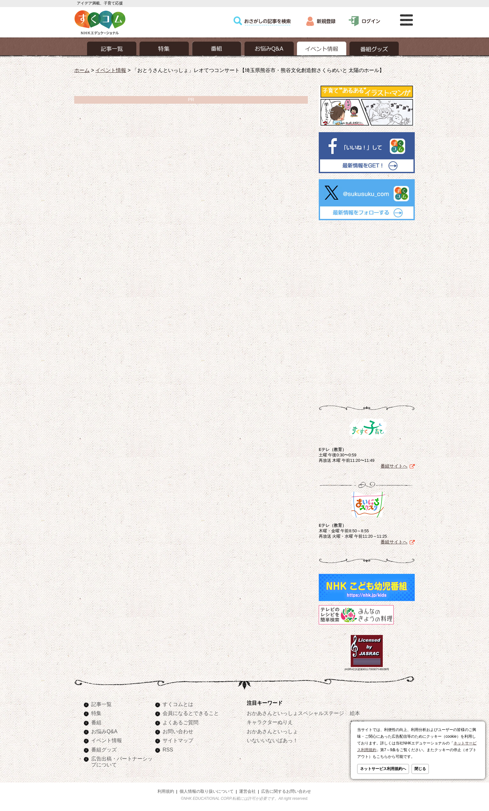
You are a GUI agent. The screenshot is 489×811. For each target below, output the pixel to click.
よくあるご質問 (180, 722)
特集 (96, 713)
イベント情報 (110, 70)
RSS (168, 749)
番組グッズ (104, 749)
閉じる (420, 769)
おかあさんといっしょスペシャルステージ (295, 713)
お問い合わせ (178, 731)
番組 (96, 722)
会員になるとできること (191, 713)
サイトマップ (178, 740)
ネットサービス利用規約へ (383, 769)
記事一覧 (101, 704)
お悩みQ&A (104, 731)
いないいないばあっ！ (272, 740)
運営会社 (247, 791)
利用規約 (165, 791)
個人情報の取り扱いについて (207, 791)
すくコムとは (178, 704)
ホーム (82, 70)
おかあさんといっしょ (272, 731)
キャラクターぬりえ (270, 722)
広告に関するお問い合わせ (286, 791)
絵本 (355, 713)
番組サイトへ (394, 466)
